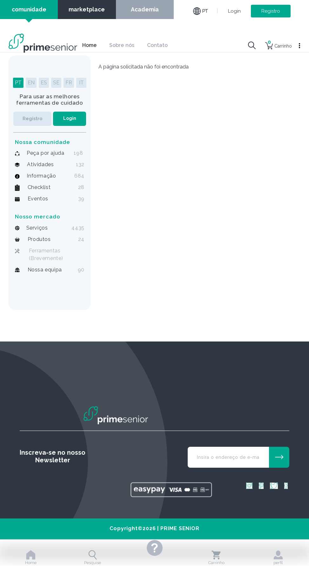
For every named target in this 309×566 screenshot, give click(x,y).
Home (89, 45)
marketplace (87, 9)
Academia (145, 9)
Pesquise (92, 557)
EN (31, 83)
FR (68, 83)
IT (81, 83)
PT (18, 83)
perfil (278, 557)
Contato (157, 45)
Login (234, 11)
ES (44, 83)
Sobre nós (121, 45)
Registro (270, 11)
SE (56, 83)
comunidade (29, 9)
